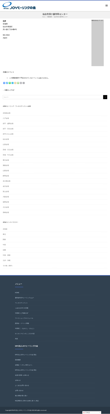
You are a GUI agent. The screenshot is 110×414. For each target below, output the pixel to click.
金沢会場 (6, 186)
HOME (17, 293)
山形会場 (6, 145)
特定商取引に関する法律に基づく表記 (27, 401)
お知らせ (18, 380)
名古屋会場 (6, 181)
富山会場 (6, 192)
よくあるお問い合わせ (22, 385)
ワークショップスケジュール (24, 318)
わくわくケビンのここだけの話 (25, 334)
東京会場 (6, 160)
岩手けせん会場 (8, 134)
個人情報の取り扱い (21, 396)
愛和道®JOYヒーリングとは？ (24, 298)
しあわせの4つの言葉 (21, 308)
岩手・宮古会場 (8, 129)
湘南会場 (6, 165)
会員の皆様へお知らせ (22, 375)
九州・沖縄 (6, 261)
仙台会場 (6, 139)
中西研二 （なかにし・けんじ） (25, 329)
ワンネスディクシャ (21, 303)
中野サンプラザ (9, 90)
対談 (16, 339)
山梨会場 (6, 171)
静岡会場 (6, 176)
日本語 (86, 413)
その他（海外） (8, 266)
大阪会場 (6, 197)
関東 (4, 240)
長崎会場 (6, 213)
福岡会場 (6, 202)
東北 (4, 234)
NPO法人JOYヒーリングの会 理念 (26, 355)
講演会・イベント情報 (22, 323)
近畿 (4, 250)
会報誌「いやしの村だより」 (24, 365)
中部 (4, 245)
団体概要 (18, 360)
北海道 (5, 229)
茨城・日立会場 (8, 150)
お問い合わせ (19, 391)
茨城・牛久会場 (8, 155)
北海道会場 (6, 113)
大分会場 (6, 207)
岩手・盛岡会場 (8, 124)
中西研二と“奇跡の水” (22, 313)
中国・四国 (6, 255)
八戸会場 (6, 118)
